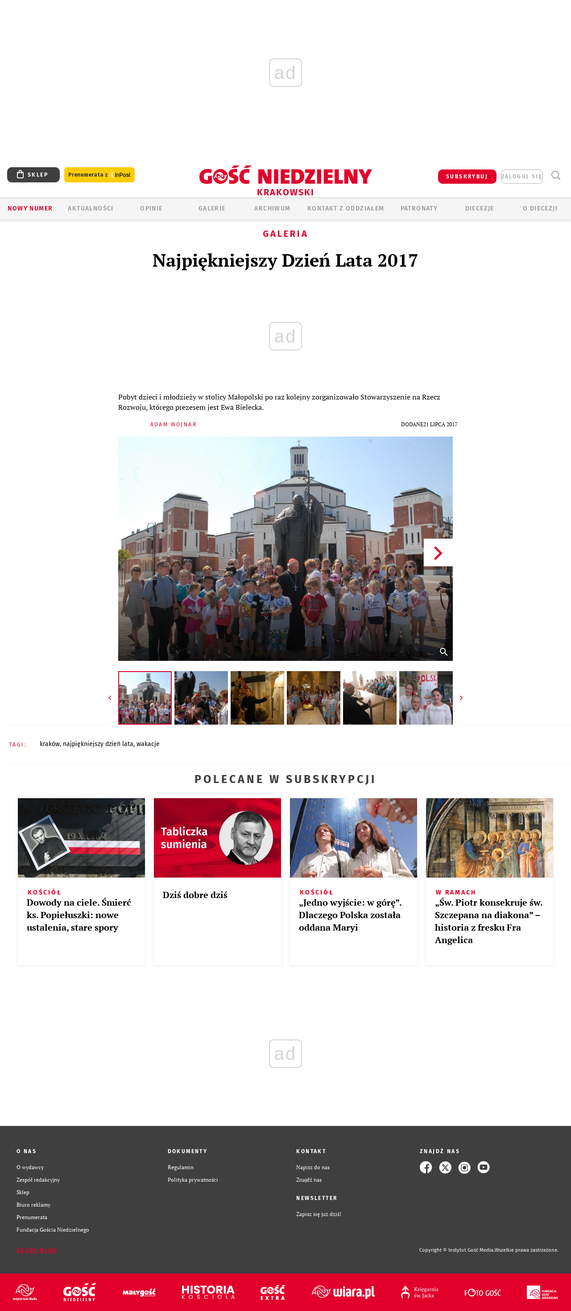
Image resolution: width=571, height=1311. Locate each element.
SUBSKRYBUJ (467, 176)
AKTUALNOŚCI (90, 208)
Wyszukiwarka (555, 175)
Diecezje (479, 208)
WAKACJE (148, 744)
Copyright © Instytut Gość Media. (457, 1250)
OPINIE (151, 208)
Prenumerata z (99, 175)
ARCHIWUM (272, 208)
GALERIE (212, 208)
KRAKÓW (50, 744)
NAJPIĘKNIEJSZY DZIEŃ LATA (98, 744)
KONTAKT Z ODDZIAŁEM (346, 208)
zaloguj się (521, 176)
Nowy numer (30, 208)
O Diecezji (540, 208)
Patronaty (419, 208)
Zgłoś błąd (37, 1250)
